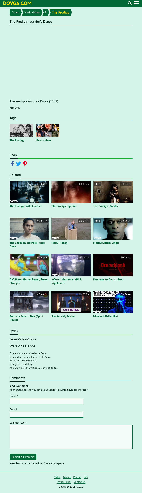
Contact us (79, 481)
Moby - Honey (59, 243)
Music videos (32, 12)
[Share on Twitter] (19, 163)
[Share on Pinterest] (25, 163)
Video (15, 12)
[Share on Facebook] (13, 163)
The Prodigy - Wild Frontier (26, 206)
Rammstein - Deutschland (108, 279)
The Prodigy (60, 12)
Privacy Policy (64, 481)
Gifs (86, 476)
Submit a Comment (23, 457)
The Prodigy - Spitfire (63, 206)
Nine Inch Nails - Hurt (105, 316)
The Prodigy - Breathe (106, 206)
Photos (77, 476)
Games (67, 476)
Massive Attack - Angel (106, 243)
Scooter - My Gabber (63, 316)
